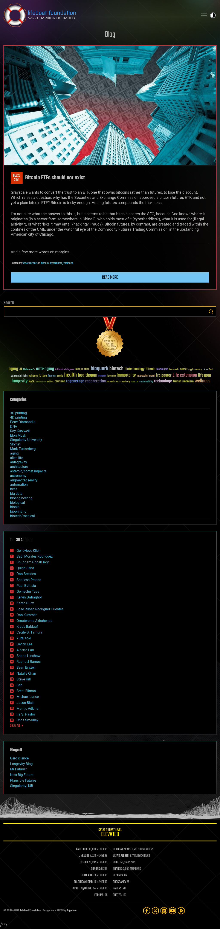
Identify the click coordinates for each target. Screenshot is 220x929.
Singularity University (26, 440)
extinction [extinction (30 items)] (33, 376)
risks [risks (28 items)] (117, 381)
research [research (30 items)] (111, 381)
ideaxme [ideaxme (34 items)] (111, 376)
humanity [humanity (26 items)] (102, 376)
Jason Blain (26, 703)
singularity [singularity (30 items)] (125, 381)
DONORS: (96, 869)
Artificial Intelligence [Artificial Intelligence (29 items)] (64, 369)
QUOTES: (117, 895)
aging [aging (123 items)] (13, 369)
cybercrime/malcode (61, 263)
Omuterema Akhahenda (34, 621)
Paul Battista (26, 586)
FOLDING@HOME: (83, 882)
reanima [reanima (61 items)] (60, 381)
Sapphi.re (71, 910)
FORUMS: (99, 895)
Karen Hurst (25, 603)
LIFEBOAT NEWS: (122, 849)
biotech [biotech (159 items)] (116, 369)
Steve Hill (24, 679)
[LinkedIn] (163, 910)
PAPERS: (117, 888)
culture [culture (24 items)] (205, 369)
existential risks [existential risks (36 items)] (19, 376)
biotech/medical (22, 516)
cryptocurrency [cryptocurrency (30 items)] (195, 369)
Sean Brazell (26, 667)
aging (14, 453)
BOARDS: (117, 869)
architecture (19, 467)
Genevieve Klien (28, 551)
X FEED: (84, 862)
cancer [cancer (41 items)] (183, 369)
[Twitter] (155, 910)
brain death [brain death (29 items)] (174, 369)
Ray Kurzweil (20, 431)
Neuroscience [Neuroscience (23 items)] (41, 382)
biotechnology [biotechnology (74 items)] (135, 369)
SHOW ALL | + (16, 726)
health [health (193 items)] (70, 375)
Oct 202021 (16, 178)
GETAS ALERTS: (121, 856)
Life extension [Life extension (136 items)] (185, 375)
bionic (14, 507)
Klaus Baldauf (27, 626)
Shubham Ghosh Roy (33, 562)
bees (13, 489)
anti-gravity (18, 462)
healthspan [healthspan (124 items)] (87, 375)
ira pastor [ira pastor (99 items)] (163, 375)
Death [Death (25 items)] (211, 369)
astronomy (18, 476)
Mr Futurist (18, 769)
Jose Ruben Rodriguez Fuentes (40, 609)
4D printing (18, 417)
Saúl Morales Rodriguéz (35, 556)
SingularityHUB (21, 786)
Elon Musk (18, 435)
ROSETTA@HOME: (82, 888)
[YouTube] (172, 910)
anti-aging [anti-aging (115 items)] (45, 369)
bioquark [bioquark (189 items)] (99, 369)
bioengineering (21, 498)
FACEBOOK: (82, 849)
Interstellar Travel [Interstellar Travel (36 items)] (146, 376)
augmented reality (23, 480)
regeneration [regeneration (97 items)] (95, 381)
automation (19, 484)
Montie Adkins (27, 708)
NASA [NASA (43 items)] (32, 381)
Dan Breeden (26, 574)
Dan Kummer (27, 615)
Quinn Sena (25, 568)
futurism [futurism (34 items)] (52, 376)
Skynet (15, 444)
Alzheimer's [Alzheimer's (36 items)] (29, 369)
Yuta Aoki (24, 638)
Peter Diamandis (22, 422)
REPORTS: (118, 875)
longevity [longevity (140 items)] (20, 381)
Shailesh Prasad (29, 580)
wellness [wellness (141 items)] (202, 381)
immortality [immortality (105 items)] (126, 375)
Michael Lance (28, 697)
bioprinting (18, 511)
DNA (13, 426)
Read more (110, 277)
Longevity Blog (21, 764)
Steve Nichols (30, 263)
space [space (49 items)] (134, 381)
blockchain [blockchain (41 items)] (162, 369)
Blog (110, 35)
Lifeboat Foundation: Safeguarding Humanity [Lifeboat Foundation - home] (99, 15)
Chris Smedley (27, 720)
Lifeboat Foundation (30, 910)
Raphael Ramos (29, 662)
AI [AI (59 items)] (20, 369)
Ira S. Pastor (26, 714)
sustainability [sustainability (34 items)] (146, 381)
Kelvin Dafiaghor (29, 597)
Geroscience (19, 758)
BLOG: (116, 862)
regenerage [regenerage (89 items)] (75, 381)
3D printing (18, 413)
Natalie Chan (26, 673)
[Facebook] (146, 910)
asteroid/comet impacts (28, 471)
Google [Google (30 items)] (60, 376)
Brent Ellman (26, 691)
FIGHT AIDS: (87, 875)
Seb (19, 685)
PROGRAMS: (119, 882)
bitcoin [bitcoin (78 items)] (150, 369)
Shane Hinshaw (28, 656)
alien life (16, 458)
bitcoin (45, 263)
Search (211, 311)
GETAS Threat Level (110, 833)
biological (17, 503)
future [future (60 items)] (43, 376)
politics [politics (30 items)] (50, 381)
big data (16, 494)
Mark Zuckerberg (23, 449)
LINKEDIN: (84, 856)
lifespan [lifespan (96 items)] (204, 375)
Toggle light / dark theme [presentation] (213, 15)
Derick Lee (24, 644)
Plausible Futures (23, 780)
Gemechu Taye (28, 591)
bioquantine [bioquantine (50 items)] (82, 369)
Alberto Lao (25, 650)
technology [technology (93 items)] (163, 381)
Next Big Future (21, 775)
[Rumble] (181, 910)
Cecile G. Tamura (29, 632)
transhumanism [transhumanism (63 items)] (183, 381)
